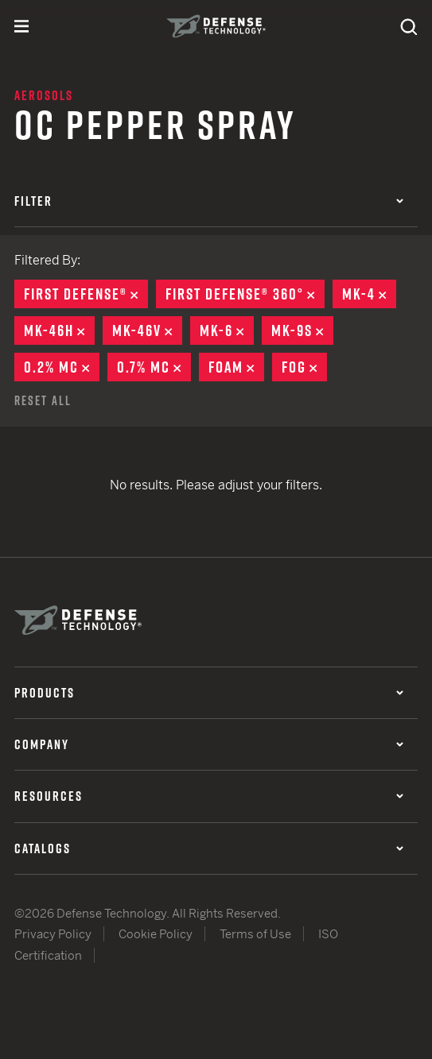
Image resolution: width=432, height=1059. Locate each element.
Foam (236, 367)
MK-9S (302, 330)
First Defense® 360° (245, 294)
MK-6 (227, 330)
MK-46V (147, 330)
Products (208, 692)
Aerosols (43, 95)
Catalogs (208, 848)
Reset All (43, 400)
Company (208, 744)
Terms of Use (255, 933)
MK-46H (59, 330)
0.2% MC (61, 367)
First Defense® (86, 294)
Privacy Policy (52, 933)
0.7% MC (154, 367)
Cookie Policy (156, 933)
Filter (208, 201)
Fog (304, 367)
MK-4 (369, 294)
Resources (208, 796)
